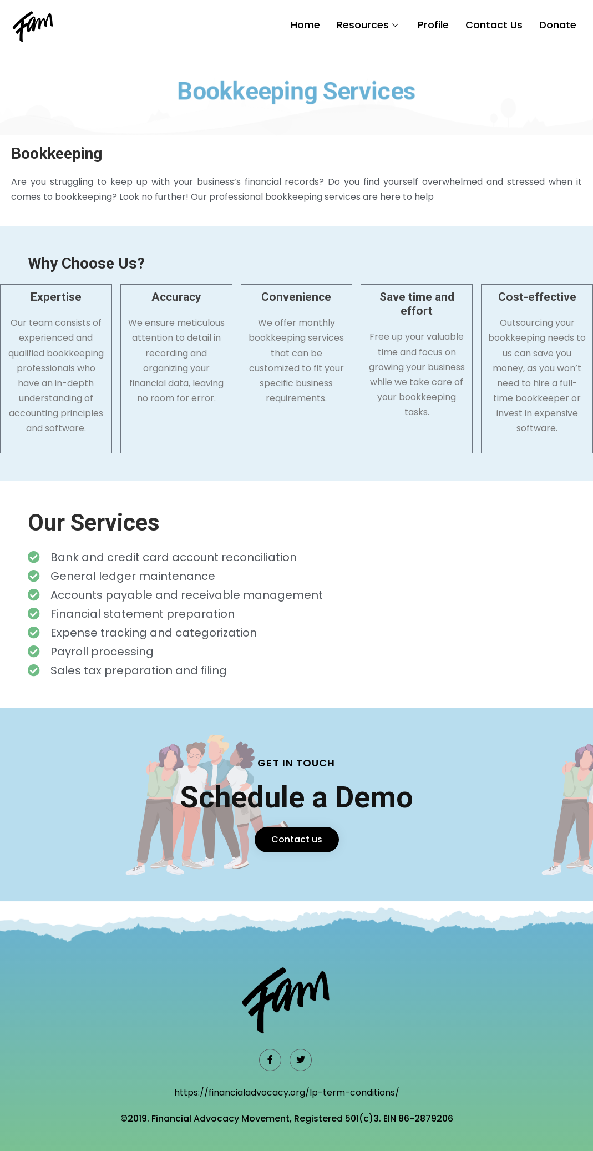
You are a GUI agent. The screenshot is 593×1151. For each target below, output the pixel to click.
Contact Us (494, 25)
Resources (369, 25)
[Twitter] (301, 1060)
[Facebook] (270, 1060)
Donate (557, 25)
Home (305, 25)
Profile (433, 25)
